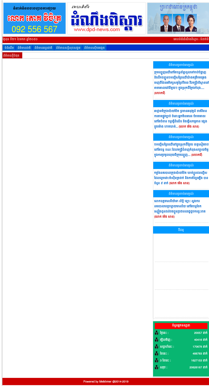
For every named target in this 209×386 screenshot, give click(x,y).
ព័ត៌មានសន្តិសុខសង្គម (68, 48)
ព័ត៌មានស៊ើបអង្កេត (94, 48)
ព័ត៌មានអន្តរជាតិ (43, 48)
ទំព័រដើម (9, 48)
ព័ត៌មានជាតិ (24, 48)
